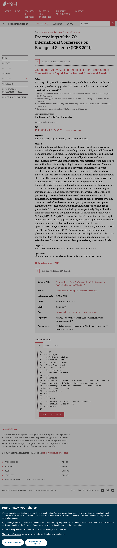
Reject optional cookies (36, 542)
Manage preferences (11, 534)
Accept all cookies (12, 543)
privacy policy (15, 529)
